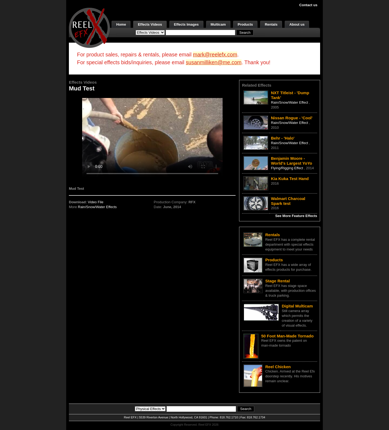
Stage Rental (277, 281)
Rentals (271, 24)
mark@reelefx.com (215, 54)
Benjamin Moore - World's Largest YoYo (291, 160)
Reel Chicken (278, 366)
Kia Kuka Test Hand (290, 178)
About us (296, 24)
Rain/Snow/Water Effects (97, 207)
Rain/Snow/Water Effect (290, 102)
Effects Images (186, 24)
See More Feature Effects (296, 216)
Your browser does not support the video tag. (152, 137)
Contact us (308, 5)
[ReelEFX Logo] (89, 27)
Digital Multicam (297, 306)
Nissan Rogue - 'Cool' (292, 118)
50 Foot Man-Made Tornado (287, 336)
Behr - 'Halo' (282, 138)
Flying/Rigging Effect (287, 168)
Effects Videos (150, 24)
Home (121, 24)
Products (245, 24)
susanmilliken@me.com (214, 62)
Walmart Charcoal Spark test (288, 201)
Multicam (218, 24)
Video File (95, 202)
